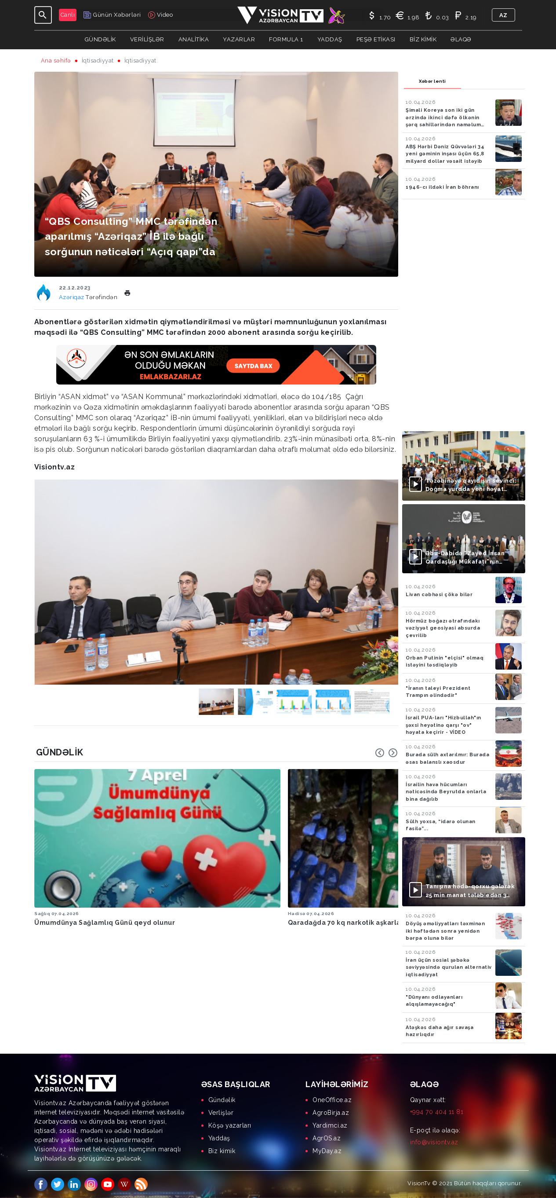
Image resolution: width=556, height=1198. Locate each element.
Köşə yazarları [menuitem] (229, 1125)
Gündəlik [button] (100, 39)
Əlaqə (461, 39)
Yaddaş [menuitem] (219, 1138)
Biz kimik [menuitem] (222, 1150)
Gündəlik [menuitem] (222, 1099)
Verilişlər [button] (147, 39)
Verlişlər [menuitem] (221, 1112)
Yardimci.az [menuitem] (330, 1125)
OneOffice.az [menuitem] (332, 1099)
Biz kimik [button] (423, 39)
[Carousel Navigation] (386, 753)
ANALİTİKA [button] (193, 39)
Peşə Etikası (376, 39)
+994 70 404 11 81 (437, 1111)
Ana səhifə (56, 60)
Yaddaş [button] (329, 39)
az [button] (503, 15)
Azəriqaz (72, 297)
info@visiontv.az (434, 1142)
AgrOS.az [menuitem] (327, 1138)
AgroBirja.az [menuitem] (331, 1112)
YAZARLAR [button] (239, 39)
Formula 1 (286, 39)
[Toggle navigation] (43, 15)
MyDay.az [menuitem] (327, 1150)
